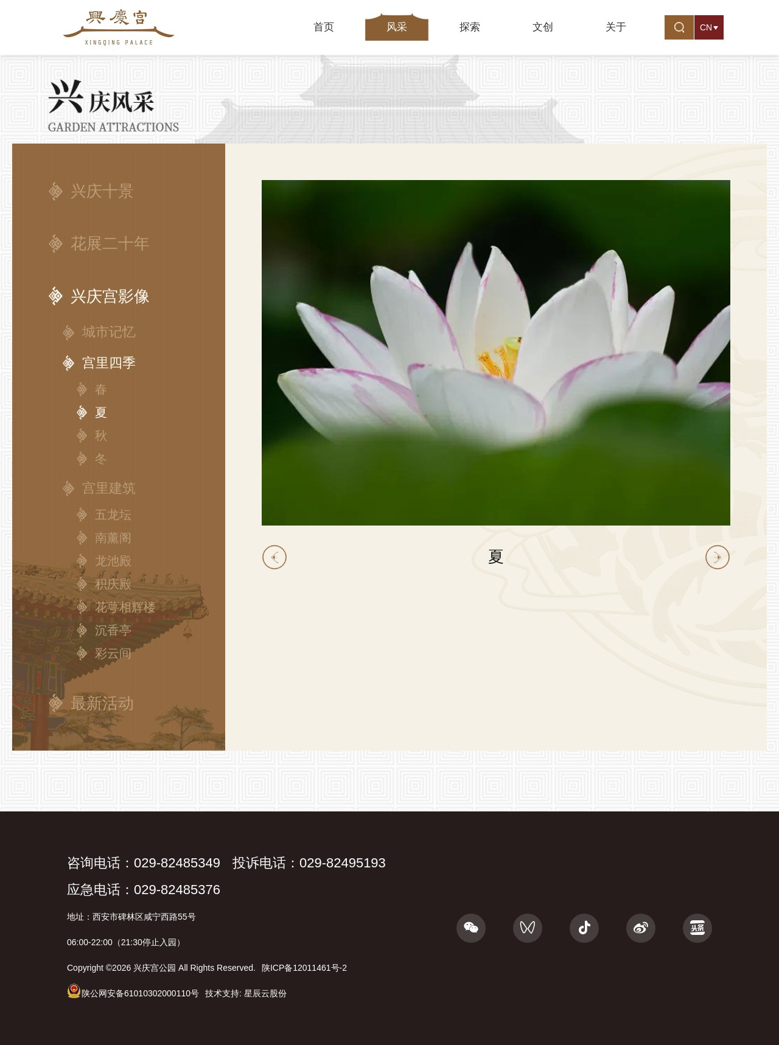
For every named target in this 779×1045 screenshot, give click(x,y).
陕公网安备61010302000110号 (133, 991)
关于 (616, 27)
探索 (469, 27)
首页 (323, 27)
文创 (543, 27)
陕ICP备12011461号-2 (304, 968)
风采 (396, 27)
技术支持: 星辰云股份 (246, 993)
